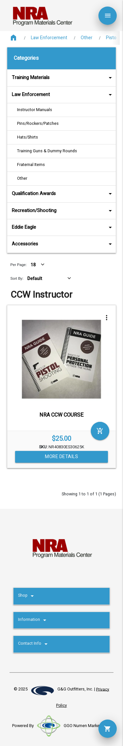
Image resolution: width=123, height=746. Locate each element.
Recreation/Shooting (63, 210)
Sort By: (17, 278)
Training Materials (63, 77)
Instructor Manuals (34, 110)
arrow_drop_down (102, 77)
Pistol (111, 37)
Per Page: (18, 265)
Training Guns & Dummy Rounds (47, 151)
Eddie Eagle (63, 227)
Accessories (63, 244)
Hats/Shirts (27, 137)
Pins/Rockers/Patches (38, 123)
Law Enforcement (49, 37)
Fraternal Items (31, 165)
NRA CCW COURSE (61, 415)
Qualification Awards (63, 193)
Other (86, 37)
